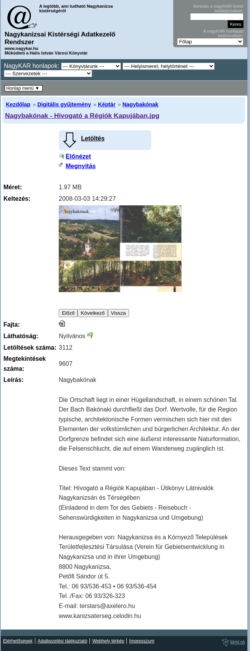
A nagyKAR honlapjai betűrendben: (223, 33)
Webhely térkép (108, 641)
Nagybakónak (141, 104)
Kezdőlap (18, 104)
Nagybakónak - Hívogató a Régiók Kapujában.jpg (82, 115)
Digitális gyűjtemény (64, 104)
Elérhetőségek (18, 641)
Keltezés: (16, 198)
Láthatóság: (20, 336)
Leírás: (13, 380)
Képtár (107, 104)
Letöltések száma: (29, 347)
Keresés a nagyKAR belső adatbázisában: (218, 8)
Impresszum (141, 641)
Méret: (12, 187)
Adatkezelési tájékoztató (62, 641)
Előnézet (78, 156)
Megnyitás (81, 166)
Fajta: (11, 324)
